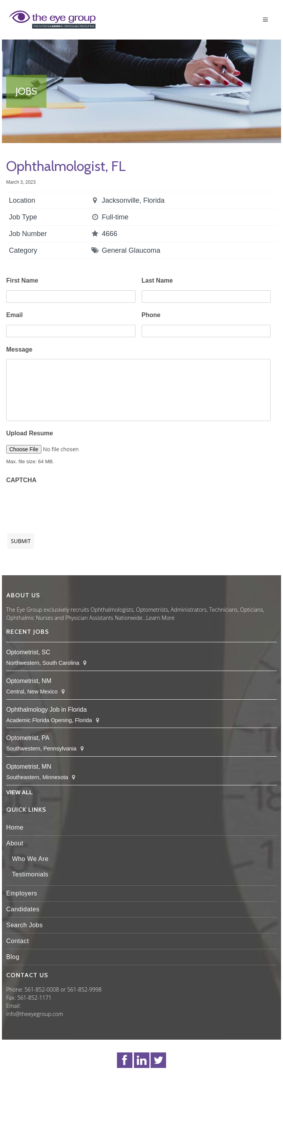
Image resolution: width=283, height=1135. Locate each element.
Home (15, 827)
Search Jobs (24, 925)
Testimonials (30, 874)
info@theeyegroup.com (34, 1014)
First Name (22, 280)
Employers (21, 893)
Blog (12, 957)
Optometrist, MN (28, 766)
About (14, 843)
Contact (17, 941)
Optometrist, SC (28, 652)
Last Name (157, 280)
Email (14, 315)
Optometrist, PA (28, 738)
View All (19, 792)
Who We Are (30, 859)
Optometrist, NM (28, 681)
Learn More (160, 617)
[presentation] (65, 505)
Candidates (22, 909)
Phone (151, 315)
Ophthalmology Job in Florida (46, 709)
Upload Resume (29, 433)
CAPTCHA (21, 480)
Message (19, 349)
